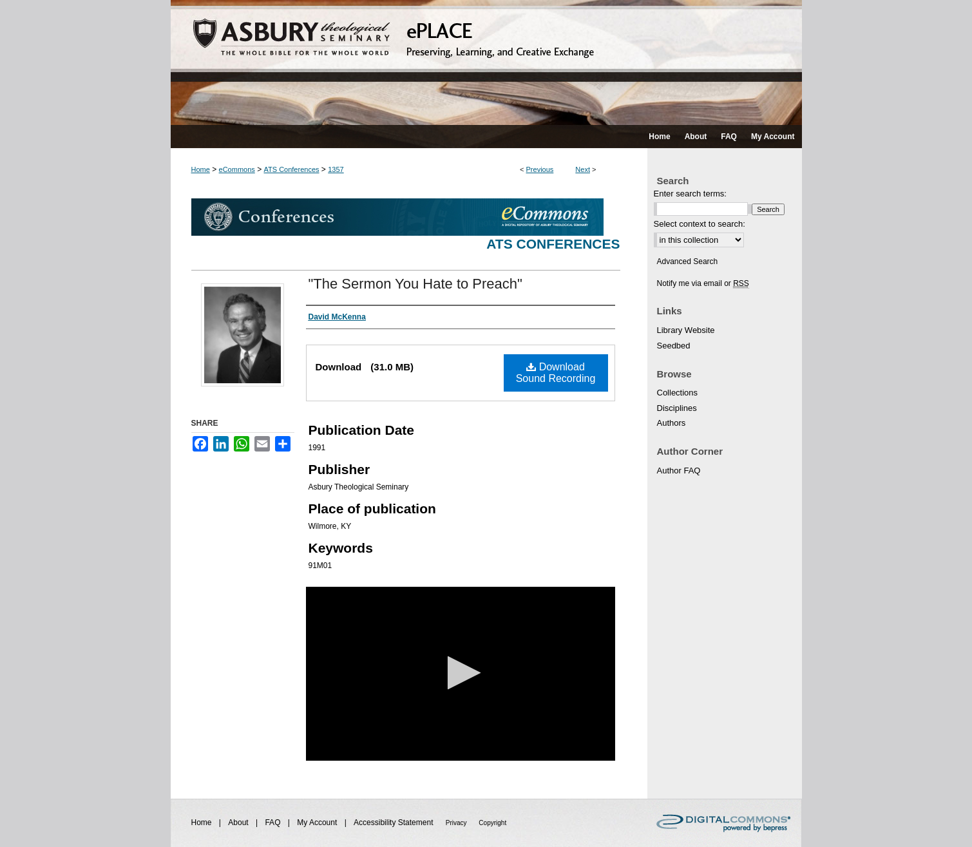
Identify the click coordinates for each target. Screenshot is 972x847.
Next (582, 169)
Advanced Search (687, 261)
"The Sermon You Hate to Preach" (415, 284)
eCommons (237, 169)
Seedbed (674, 345)
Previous (540, 169)
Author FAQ (679, 470)
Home (200, 169)
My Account (318, 822)
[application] (460, 674)
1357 (335, 169)
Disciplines (677, 408)
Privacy (457, 822)
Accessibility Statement (394, 822)
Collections (677, 392)
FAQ (273, 822)
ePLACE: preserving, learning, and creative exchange (486, 62)
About (239, 822)
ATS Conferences (291, 169)
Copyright (492, 822)
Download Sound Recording (556, 372)
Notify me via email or (703, 283)
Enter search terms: (690, 193)
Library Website (686, 330)
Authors (671, 423)
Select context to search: (699, 224)
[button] (460, 673)
